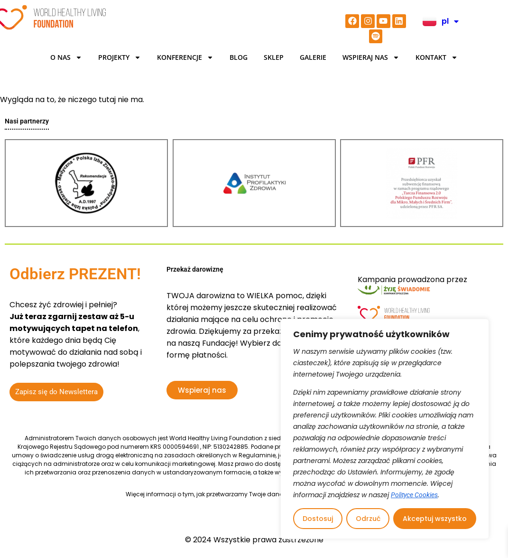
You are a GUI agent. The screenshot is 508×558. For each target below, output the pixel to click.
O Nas (66, 57)
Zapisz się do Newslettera (56, 392)
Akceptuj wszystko (435, 518)
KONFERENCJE (185, 57)
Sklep (274, 57)
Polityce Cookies (414, 495)
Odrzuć (368, 518)
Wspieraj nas (370, 57)
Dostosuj (318, 518)
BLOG (239, 57)
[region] (384, 429)
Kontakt (437, 57)
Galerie (313, 57)
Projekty (119, 57)
